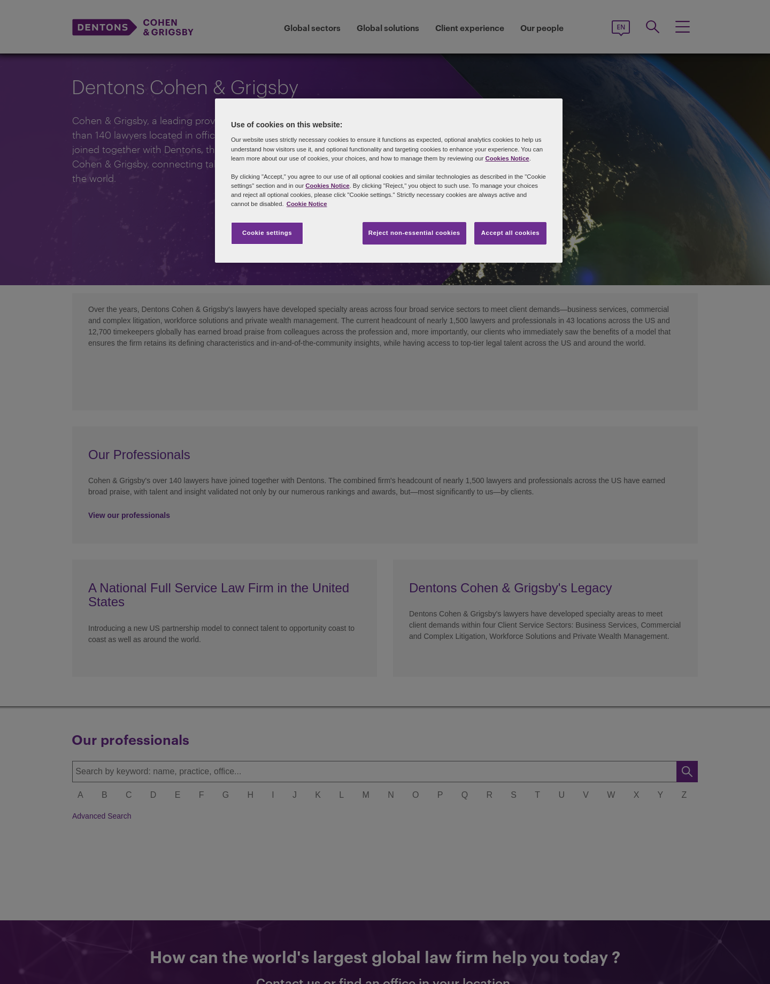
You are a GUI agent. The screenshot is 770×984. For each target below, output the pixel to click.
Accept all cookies (510, 233)
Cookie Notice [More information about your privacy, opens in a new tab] (307, 204)
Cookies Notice (507, 158)
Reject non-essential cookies (414, 233)
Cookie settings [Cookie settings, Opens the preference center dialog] (267, 233)
